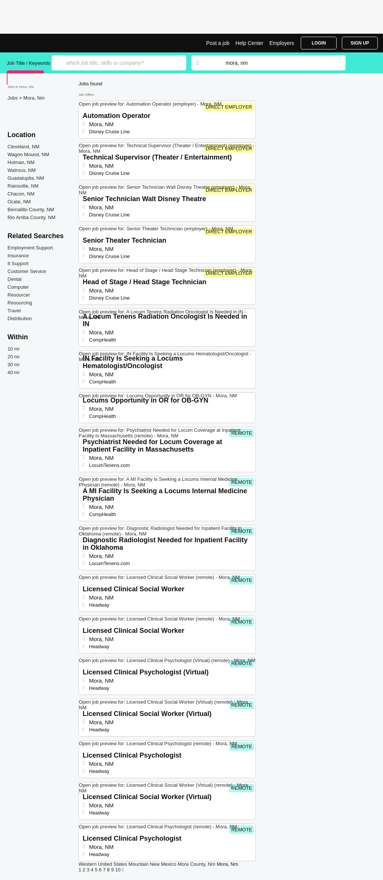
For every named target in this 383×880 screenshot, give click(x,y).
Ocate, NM (19, 201)
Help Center (250, 43)
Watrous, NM (21, 170)
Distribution (19, 318)
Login (319, 43)
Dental (14, 279)
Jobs (13, 98)
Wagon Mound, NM (28, 154)
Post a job (217, 43)
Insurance (18, 255)
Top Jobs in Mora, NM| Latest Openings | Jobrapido (35, 43)
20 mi (13, 356)
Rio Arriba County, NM (31, 217)
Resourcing (19, 303)
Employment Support (30, 248)
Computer (18, 287)
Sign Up (359, 43)
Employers (281, 43)
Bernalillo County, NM (30, 209)
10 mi (13, 349)
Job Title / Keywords (28, 63)
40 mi (13, 372)
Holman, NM (20, 162)
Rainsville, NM (23, 186)
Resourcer (18, 295)
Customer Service (26, 271)
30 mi (13, 364)
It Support (17, 263)
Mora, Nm (34, 98)
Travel (14, 310)
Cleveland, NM (23, 146)
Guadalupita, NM (25, 178)
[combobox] (278, 62)
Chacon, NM (20, 194)
